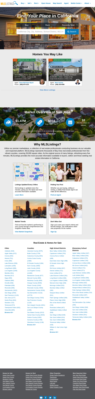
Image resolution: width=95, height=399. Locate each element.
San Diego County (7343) (35, 298)
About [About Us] (86, 3)
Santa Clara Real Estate (80, 377)
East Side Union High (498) (59, 261)
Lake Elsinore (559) (11, 263)
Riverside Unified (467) (57, 307)
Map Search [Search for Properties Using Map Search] (57, 3)
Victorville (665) (10, 310)
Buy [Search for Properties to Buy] (26, 25)
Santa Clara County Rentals (34, 375)
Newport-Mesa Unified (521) (81, 287)
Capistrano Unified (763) (58, 253)
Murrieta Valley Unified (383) (81, 285)
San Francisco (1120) (12, 295)
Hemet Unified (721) (56, 270)
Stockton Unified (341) (79, 315)
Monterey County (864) (34, 280)
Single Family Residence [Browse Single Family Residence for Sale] (57, 375)
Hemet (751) (9, 258)
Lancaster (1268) (10, 266)
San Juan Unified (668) (57, 320)
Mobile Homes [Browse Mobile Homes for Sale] (54, 385)
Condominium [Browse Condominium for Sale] (54, 379)
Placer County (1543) (34, 285)
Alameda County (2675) (35, 251)
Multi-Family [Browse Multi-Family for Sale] (53, 381)
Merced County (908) (34, 278)
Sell (29, 3)
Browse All (9, 312)
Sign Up (53, 232)
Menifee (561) (9, 273)
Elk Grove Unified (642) (80, 265)
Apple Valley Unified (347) (80, 253)
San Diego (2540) (10, 293)
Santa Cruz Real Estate (80, 381)
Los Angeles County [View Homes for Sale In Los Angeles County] (9, 387)
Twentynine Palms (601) (12, 307)
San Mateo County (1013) (35, 312)
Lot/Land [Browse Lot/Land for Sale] (52, 383)
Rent (36, 3)
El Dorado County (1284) (35, 263)
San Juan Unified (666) (79, 312)
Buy (22, 3)
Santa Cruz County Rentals (34, 377)
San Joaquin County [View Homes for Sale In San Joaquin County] (9, 383)
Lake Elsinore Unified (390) (81, 273)
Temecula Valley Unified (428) (82, 317)
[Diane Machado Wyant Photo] (42, 81)
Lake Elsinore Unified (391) (58, 275)
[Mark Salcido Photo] (78, 81)
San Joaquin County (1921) (36, 305)
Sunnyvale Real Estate (79, 379)
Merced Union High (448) (58, 283)
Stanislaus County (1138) (35, 322)
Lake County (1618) (33, 268)
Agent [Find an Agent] (66, 3)
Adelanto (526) (9, 251)
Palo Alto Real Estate (79, 389)
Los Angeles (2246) (11, 270)
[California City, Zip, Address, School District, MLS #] (40, 31)
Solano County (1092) (34, 317)
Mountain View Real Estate (81, 387)
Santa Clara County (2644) (36, 315)
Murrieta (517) (9, 275)
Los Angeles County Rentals (34, 387)
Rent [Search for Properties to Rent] (47, 25)
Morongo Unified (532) (57, 285)
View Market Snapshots (23, 232)
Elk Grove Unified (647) (57, 268)
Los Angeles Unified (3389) (58, 280)
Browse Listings (7, 389)
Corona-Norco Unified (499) (81, 263)
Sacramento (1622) (11, 290)
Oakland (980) (9, 280)
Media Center (76, 3)
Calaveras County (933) (35, 256)
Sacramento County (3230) (36, 290)
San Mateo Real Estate (80, 385)
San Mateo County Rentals (34, 381)
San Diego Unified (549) (57, 315)
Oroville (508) (9, 283)
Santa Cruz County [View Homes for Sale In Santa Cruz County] (8, 377)
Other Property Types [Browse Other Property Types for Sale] (56, 387)
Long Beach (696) (10, 268)
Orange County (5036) (34, 283)
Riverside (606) (10, 288)
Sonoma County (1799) (34, 320)
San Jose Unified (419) (79, 310)
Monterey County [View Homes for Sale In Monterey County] (8, 379)
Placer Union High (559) (57, 300)
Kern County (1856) (33, 266)
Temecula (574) (10, 305)
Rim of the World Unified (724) (82, 292)
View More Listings (47, 90)
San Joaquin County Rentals (34, 383)
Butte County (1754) (33, 253)
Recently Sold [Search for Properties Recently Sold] (68, 25)
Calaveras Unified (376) (80, 258)
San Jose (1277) (10, 298)
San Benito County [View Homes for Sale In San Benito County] (8, 385)
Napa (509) (8, 278)
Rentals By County (31, 389)
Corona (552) (9, 256)
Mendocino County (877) (35, 275)
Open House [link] (46, 3)
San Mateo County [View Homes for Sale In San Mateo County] (8, 381)
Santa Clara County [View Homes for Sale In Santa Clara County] (8, 375)
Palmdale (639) (10, 285)
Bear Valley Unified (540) (58, 251)
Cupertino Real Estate (79, 383)
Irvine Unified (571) (56, 273)
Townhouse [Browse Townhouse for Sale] (53, 377)
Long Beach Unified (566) (58, 278)
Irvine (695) (8, 261)
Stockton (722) (9, 302)
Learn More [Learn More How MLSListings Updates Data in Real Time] (19, 195)
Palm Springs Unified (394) (58, 298)
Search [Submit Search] (71, 32)
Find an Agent (56, 195)
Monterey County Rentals (33, 379)
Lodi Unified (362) (78, 275)
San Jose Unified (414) (57, 317)
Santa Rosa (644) (10, 300)
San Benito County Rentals (34, 385)
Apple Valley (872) (10, 253)
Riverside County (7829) (35, 288)
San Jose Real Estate (79, 375)
